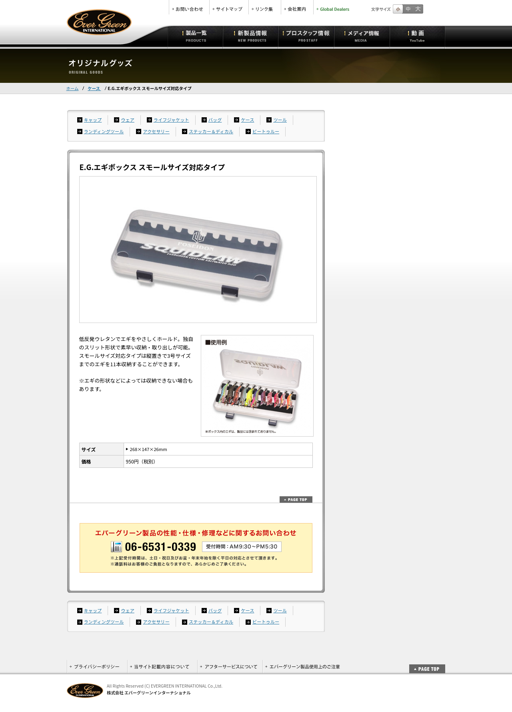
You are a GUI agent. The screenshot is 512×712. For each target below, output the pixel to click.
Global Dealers (334, 7)
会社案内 (297, 7)
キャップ (93, 119)
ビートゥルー (265, 131)
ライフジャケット (171, 119)
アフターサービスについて (229, 666)
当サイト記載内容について (162, 666)
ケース (94, 88)
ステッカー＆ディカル (211, 131)
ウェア (127, 119)
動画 (417, 36)
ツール (280, 119)
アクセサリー (156, 131)
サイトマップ (229, 7)
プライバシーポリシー (97, 666)
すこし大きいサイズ (408, 9)
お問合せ (189, 7)
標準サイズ (398, 9)
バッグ (215, 119)
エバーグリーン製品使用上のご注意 (302, 666)
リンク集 (265, 7)
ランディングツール (104, 131)
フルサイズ (418, 9)
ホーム (72, 88)
